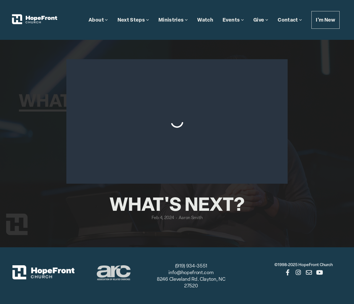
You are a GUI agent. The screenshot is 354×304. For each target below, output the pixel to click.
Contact (290, 20)
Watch (205, 20)
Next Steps (133, 20)
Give (260, 20)
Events (233, 20)
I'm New (325, 20)
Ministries (173, 20)
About (98, 20)
